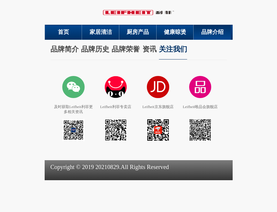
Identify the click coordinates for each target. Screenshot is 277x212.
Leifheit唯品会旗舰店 (200, 107)
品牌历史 (95, 49)
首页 (63, 32)
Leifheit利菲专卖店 (115, 107)
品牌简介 (65, 49)
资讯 (149, 49)
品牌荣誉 (126, 49)
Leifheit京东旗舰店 (158, 107)
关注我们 (173, 49)
